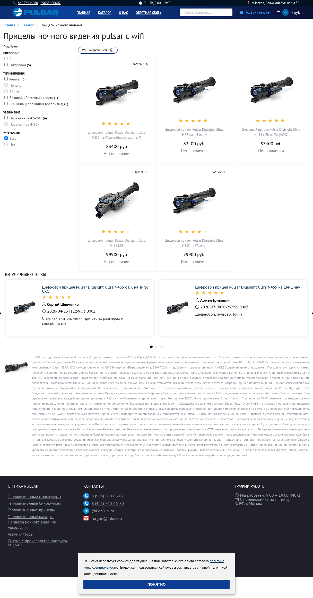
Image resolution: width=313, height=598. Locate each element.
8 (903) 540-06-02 (108, 495)
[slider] (116, 123)
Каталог (104, 13)
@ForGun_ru (103, 510)
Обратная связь (149, 13)
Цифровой (18, 65)
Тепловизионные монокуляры (34, 496)
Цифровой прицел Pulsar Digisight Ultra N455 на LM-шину (194, 132)
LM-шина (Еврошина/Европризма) (37, 104)
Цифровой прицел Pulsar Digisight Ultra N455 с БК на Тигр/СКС (271, 132)
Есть (13, 138)
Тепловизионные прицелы (31, 509)
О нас (123, 13)
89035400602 (50, 3)
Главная (83, 13)
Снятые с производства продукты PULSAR (38, 542)
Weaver (15, 79)
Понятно (156, 584)
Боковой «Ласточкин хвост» (32, 97)
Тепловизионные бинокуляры (34, 503)
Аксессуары (18, 527)
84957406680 (28, 3)
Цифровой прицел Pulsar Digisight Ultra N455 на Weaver (194, 243)
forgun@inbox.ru (107, 518)
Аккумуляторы (20, 534)
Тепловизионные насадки (31, 516)
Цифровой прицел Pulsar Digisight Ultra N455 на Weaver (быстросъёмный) (117, 135)
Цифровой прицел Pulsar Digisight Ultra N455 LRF (117, 243)
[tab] (151, 346)
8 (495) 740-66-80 (108, 503)
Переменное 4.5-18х (26, 118)
